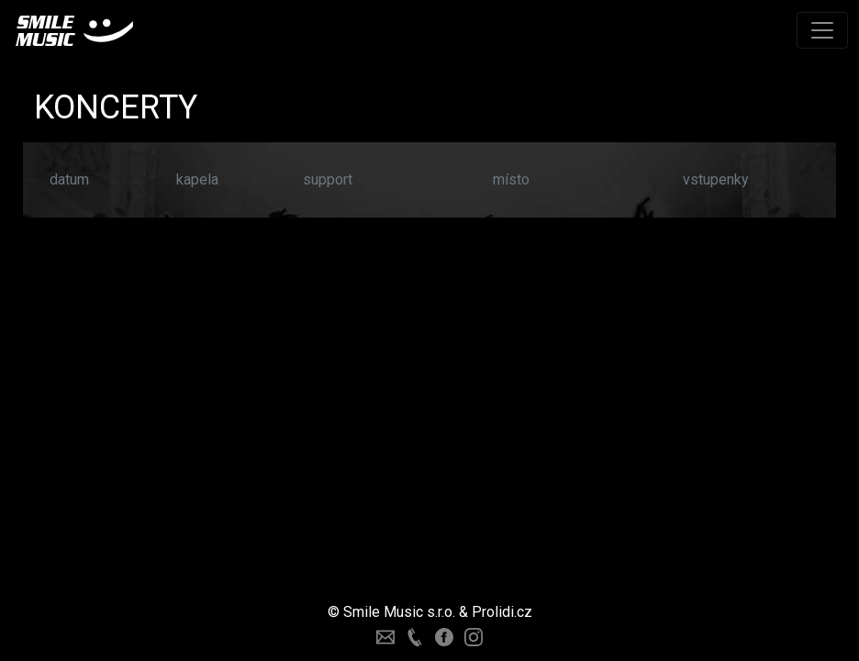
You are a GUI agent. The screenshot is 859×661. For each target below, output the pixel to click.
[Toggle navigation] (822, 30)
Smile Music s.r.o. (399, 612)
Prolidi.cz (502, 612)
